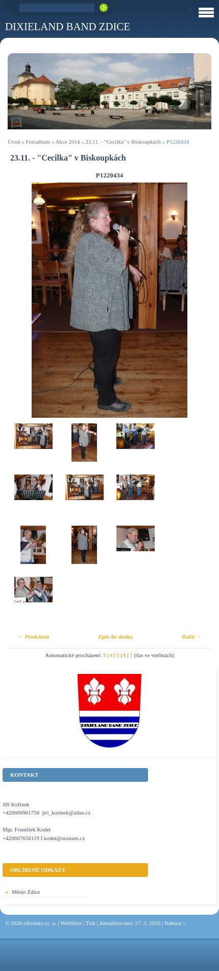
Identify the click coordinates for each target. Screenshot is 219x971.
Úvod (14, 142)
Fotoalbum (38, 142)
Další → (191, 637)
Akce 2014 (68, 142)
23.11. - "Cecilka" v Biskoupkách (123, 142)
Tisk (90, 923)
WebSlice (71, 923)
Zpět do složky (115, 637)
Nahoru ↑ (174, 923)
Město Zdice (26, 892)
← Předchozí (33, 637)
